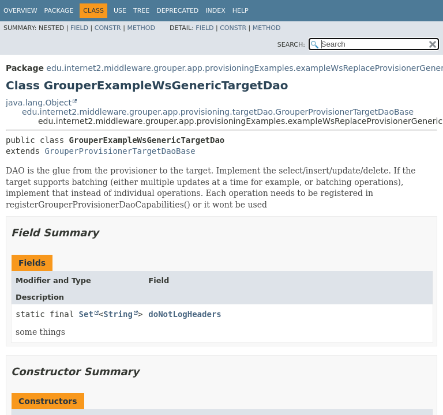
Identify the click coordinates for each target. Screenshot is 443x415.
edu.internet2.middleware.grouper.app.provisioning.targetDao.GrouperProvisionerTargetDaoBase (218, 111)
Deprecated (177, 10)
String (118, 314)
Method (141, 28)
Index (215, 10)
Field (79, 28)
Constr (108, 28)
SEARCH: (291, 44)
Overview (20, 10)
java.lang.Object (39, 102)
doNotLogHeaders (184, 314)
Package (59, 10)
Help (240, 10)
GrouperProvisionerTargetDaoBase (119, 151)
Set (86, 314)
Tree (141, 10)
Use (120, 10)
